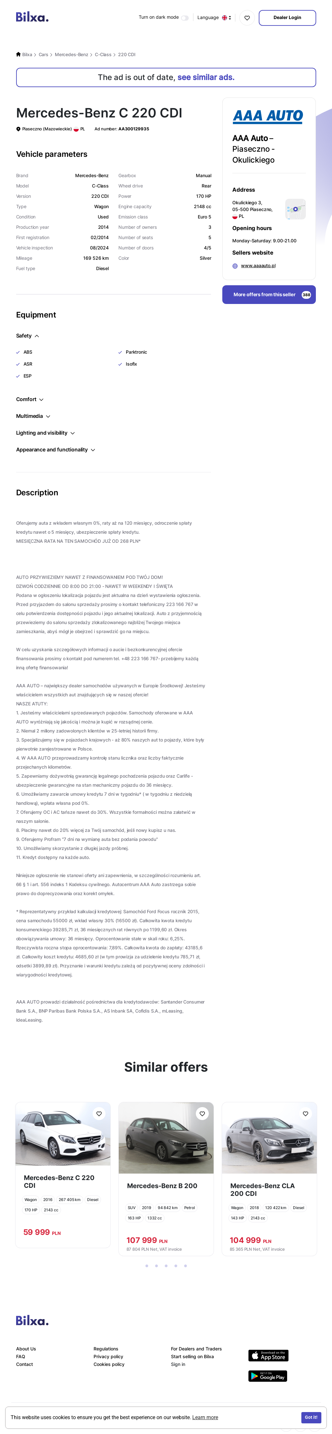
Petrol (189, 1207)
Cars (43, 54)
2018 (254, 1207)
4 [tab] (176, 1266)
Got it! (311, 1417)
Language (214, 17)
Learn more (205, 1417)
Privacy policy (108, 1356)
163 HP (134, 1218)
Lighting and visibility (45, 432)
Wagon (31, 1199)
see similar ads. (206, 77)
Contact (24, 1364)
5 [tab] (185, 1266)
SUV (132, 1207)
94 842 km (168, 1207)
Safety (27, 335)
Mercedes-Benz (71, 54)
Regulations (106, 1348)
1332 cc (154, 1218)
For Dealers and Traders (196, 1348)
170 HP (31, 1209)
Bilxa (27, 54)
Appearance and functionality (55, 449)
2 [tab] (156, 1266)
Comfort (30, 399)
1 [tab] (147, 1266)
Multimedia (33, 416)
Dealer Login (287, 17)
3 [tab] (166, 1266)
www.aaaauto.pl (258, 265)
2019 (146, 1207)
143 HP (237, 1218)
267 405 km (70, 1199)
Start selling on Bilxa (192, 1356)
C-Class (103, 54)
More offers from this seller (272, 295)
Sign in (178, 1364)
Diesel (92, 1199)
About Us (26, 1348)
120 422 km (276, 1207)
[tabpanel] (63, 1175)
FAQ (20, 1356)
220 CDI (127, 54)
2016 (48, 1199)
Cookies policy (109, 1364)
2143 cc (51, 1209)
